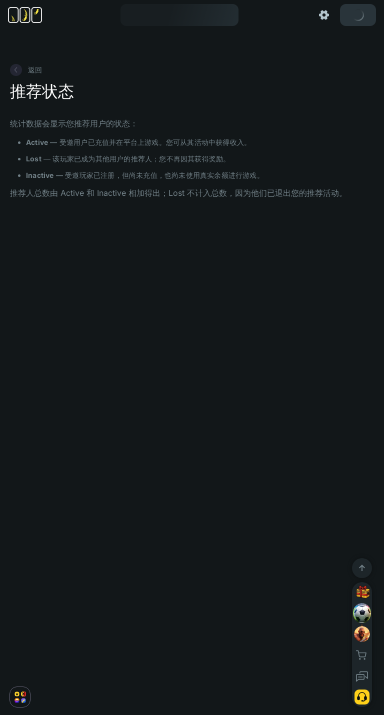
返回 (26, 70)
